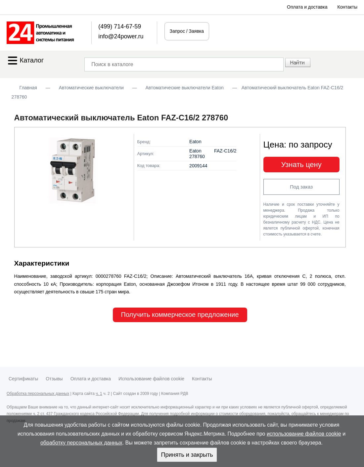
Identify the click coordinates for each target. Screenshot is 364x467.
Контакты (347, 7)
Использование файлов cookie (151, 378)
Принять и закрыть (187, 454)
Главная (28, 87)
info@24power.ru (120, 36)
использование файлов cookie (304, 434)
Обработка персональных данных (38, 393)
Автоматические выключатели (91, 87)
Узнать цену (301, 164)
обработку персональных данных (81, 443)
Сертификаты (23, 378)
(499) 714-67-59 (119, 26)
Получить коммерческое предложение (180, 314)
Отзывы (54, 378)
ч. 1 (99, 393)
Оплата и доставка (307, 7)
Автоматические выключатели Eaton (184, 87)
